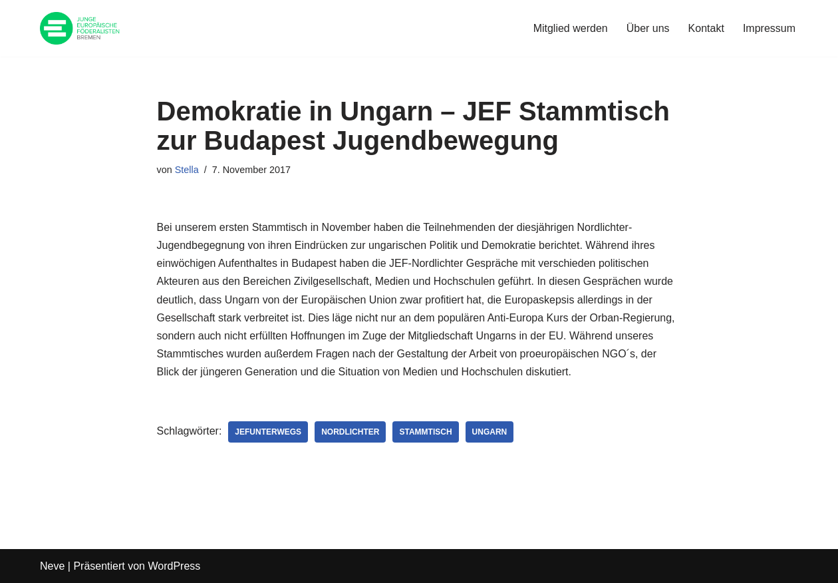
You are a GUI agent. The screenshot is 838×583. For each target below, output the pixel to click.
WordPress (174, 566)
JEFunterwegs (268, 432)
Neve (52, 566)
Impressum (769, 28)
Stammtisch (425, 432)
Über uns (648, 28)
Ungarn (489, 432)
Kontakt (706, 28)
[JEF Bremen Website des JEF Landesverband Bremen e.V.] (80, 28)
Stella (187, 169)
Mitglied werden (570, 28)
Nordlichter (350, 432)
